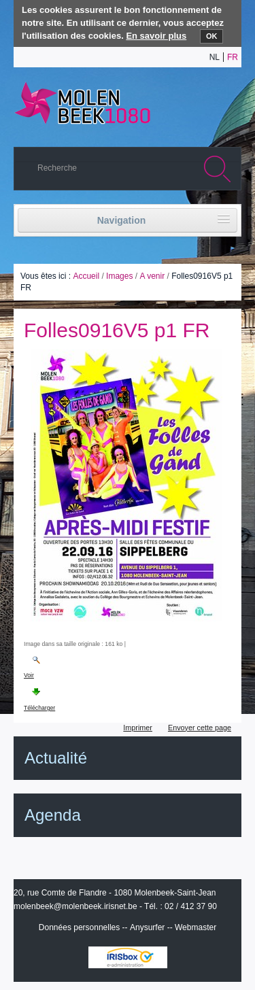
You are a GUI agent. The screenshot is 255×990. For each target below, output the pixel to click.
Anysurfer (147, 927)
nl (214, 57)
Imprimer (137, 727)
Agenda (52, 815)
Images (119, 276)
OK (212, 36)
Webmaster (195, 927)
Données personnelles (79, 927)
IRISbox (127, 957)
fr (232, 57)
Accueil (86, 276)
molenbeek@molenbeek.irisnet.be (75, 906)
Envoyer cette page (199, 727)
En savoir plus (156, 36)
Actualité (55, 758)
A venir (152, 276)
